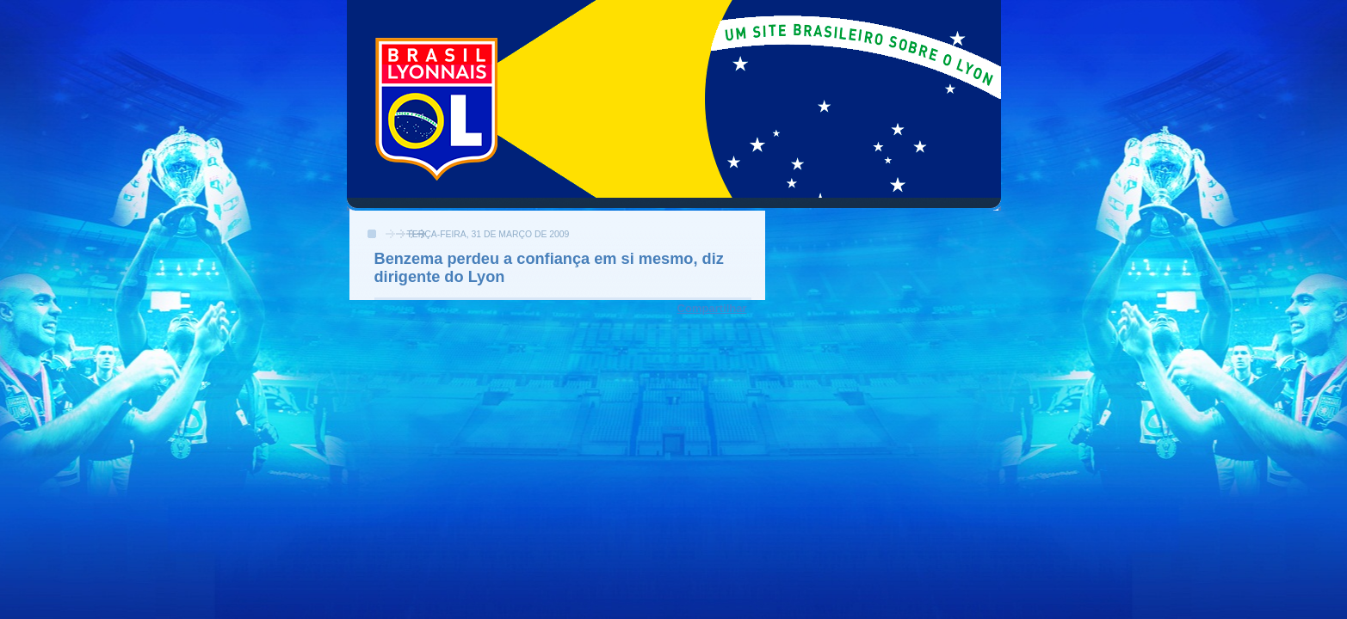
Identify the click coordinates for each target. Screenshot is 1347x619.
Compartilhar (712, 308)
